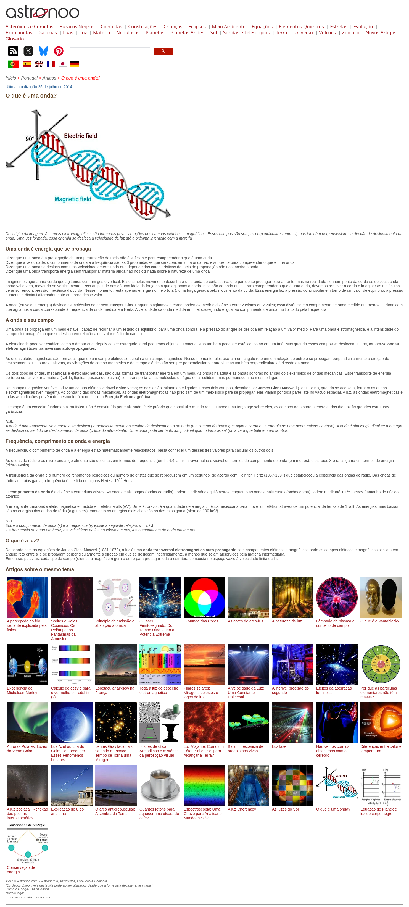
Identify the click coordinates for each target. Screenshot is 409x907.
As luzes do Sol (292, 807)
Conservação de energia (27, 867)
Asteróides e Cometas (29, 26)
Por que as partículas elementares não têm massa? (381, 690)
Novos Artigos (381, 32)
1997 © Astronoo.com (22, 881)
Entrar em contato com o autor (28, 897)
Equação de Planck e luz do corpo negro (381, 809)
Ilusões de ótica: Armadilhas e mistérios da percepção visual (160, 749)
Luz (83, 32)
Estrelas (338, 26)
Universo (303, 32)
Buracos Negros (76, 26)
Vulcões (327, 32)
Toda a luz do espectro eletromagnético (160, 688)
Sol (213, 32)
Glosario (15, 38)
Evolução (363, 26)
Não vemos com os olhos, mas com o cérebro (337, 749)
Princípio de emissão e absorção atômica (116, 621)
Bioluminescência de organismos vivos (248, 746)
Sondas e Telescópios (246, 32)
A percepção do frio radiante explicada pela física (27, 623)
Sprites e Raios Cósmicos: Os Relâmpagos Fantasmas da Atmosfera (72, 627)
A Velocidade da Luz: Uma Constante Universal (248, 690)
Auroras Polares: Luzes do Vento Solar (27, 746)
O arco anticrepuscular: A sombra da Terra (116, 809)
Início (11, 78)
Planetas (155, 32)
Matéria (101, 32)
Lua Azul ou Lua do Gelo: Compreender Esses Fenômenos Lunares (72, 751)
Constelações (142, 26)
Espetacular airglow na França (116, 688)
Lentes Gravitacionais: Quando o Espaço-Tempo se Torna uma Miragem (116, 751)
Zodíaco (351, 32)
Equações (262, 26)
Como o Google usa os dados (27, 889)
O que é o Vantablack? (381, 618)
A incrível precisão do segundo (292, 688)
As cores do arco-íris (248, 618)
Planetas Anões (187, 32)
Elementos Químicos (301, 26)
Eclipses (197, 26)
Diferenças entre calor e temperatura (381, 746)
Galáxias (47, 32)
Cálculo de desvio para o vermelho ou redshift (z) (72, 690)
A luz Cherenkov (248, 807)
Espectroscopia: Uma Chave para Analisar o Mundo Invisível (204, 811)
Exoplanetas (19, 32)
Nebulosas (127, 32)
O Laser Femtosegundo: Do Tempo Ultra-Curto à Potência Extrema (160, 625)
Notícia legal (15, 893)
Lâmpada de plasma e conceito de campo (337, 621)
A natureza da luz (292, 618)
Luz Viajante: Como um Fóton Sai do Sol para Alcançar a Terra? (204, 749)
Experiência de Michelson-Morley (27, 688)
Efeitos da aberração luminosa (337, 688)
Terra (281, 32)
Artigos (49, 78)
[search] (109, 51)
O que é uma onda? (337, 807)
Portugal (29, 78)
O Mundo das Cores (204, 618)
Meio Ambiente (229, 26)
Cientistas (111, 26)
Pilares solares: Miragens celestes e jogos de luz (204, 690)
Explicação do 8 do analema (72, 809)
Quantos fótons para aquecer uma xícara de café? (160, 811)
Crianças (172, 26)
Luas (68, 32)
